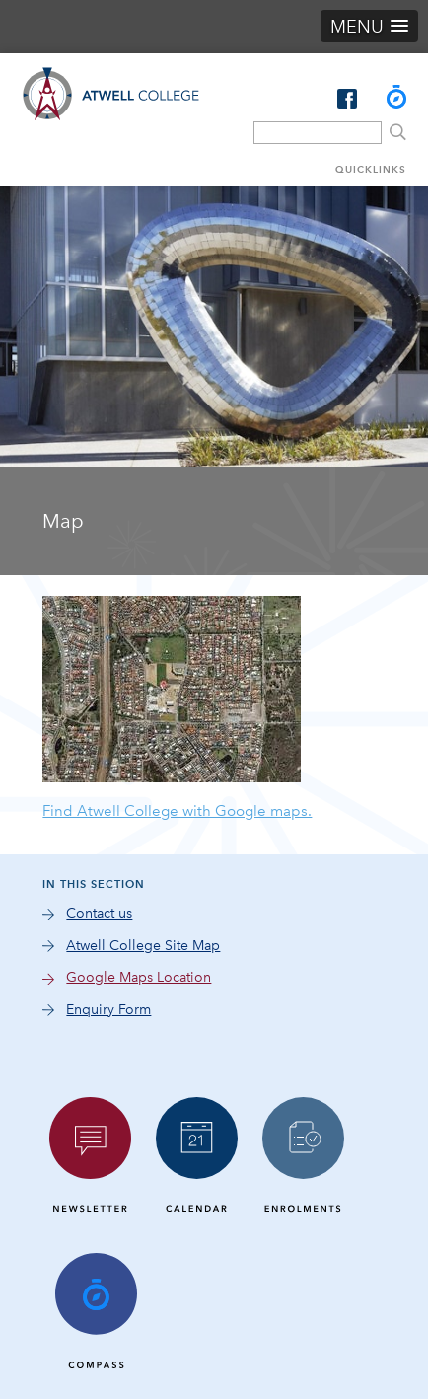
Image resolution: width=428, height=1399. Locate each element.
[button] (369, 26)
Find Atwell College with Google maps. (177, 811)
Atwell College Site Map (143, 945)
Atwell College (110, 119)
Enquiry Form (108, 1009)
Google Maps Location (138, 977)
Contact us (99, 913)
